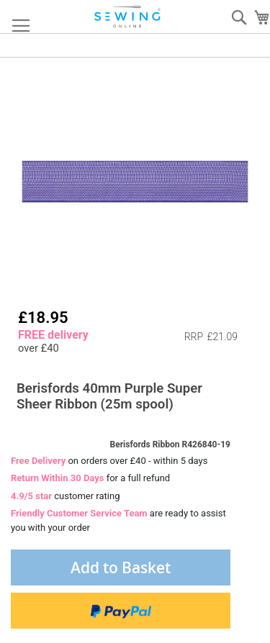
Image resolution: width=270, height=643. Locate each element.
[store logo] (128, 17)
